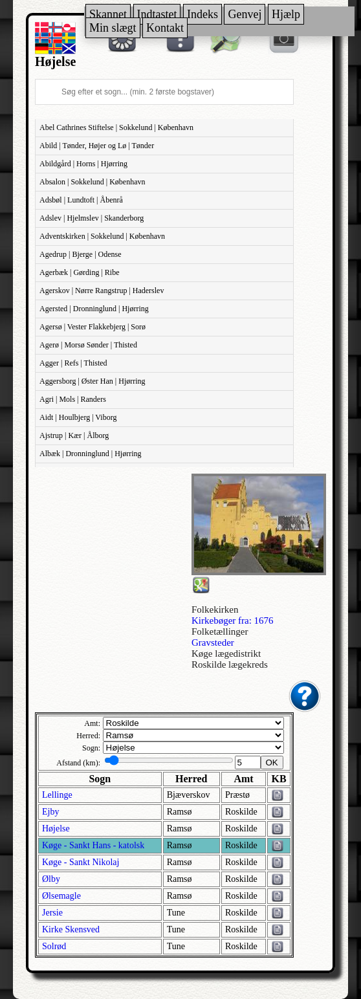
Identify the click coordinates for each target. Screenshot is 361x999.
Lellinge (57, 795)
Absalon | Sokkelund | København (92, 181)
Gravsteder (212, 642)
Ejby (50, 812)
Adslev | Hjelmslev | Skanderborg (91, 218)
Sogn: (91, 747)
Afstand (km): (78, 762)
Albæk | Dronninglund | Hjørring (90, 453)
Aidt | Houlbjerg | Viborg (77, 417)
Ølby (51, 879)
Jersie (52, 912)
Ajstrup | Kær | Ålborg (74, 435)
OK (272, 762)
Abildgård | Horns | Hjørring (83, 163)
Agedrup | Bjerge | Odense (80, 254)
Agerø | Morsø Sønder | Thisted (88, 344)
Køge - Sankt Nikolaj (80, 862)
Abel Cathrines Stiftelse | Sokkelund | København (116, 127)
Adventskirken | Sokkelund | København (102, 236)
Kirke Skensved (71, 929)
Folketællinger (219, 631)
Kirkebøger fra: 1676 (232, 620)
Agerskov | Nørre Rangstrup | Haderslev (101, 290)
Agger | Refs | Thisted (73, 363)
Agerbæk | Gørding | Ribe (79, 272)
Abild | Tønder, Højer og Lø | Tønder (96, 145)
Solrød (54, 946)
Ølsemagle (61, 896)
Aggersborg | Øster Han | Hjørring (92, 381)
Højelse (56, 828)
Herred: (88, 735)
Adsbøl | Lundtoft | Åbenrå (81, 199)
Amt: (92, 723)
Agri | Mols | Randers (72, 399)
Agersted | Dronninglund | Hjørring (94, 308)
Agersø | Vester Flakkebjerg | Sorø (92, 326)
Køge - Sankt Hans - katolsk (93, 845)
